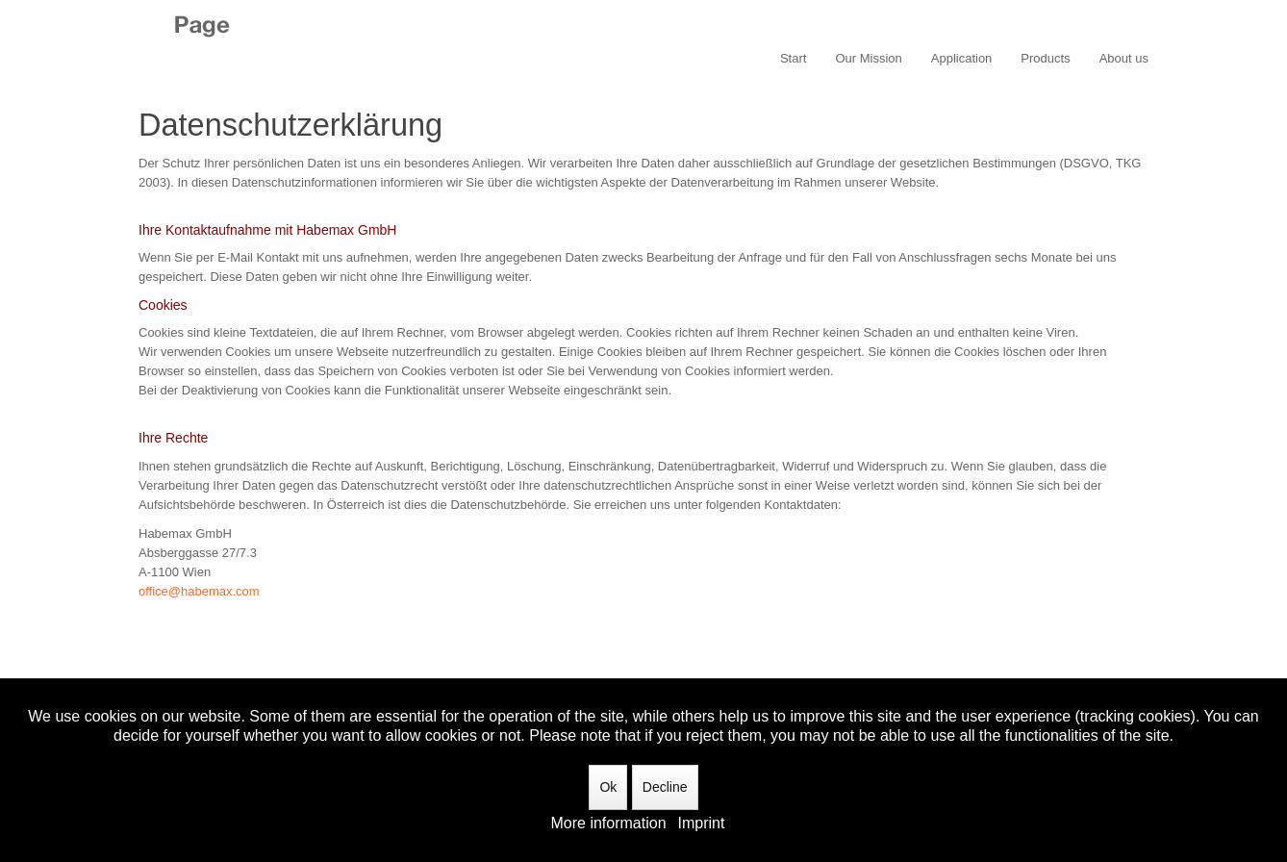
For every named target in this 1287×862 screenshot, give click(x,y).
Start (793, 58)
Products (1045, 58)
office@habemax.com (199, 591)
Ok (608, 787)
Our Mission (868, 58)
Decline (665, 787)
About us (1123, 58)
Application (962, 58)
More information (609, 823)
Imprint (701, 823)
